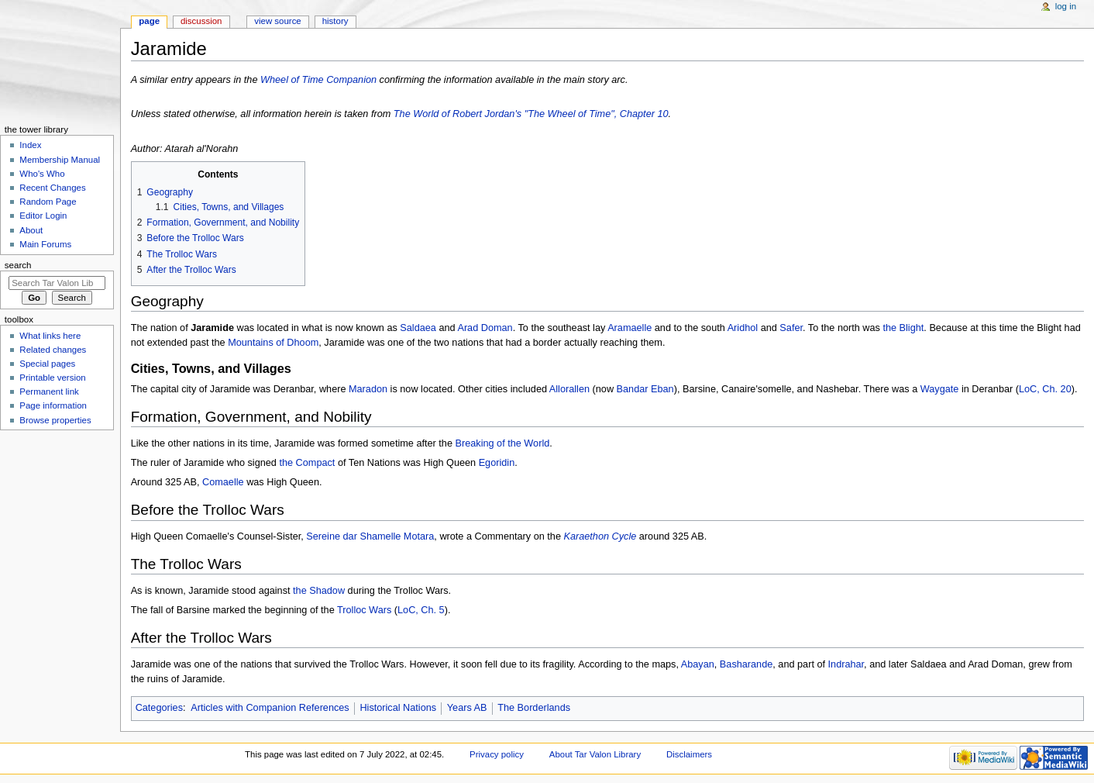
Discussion (201, 21)
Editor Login (43, 215)
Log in (1065, 6)
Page (149, 21)
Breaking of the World (503, 443)
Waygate (939, 389)
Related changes (52, 349)
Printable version (52, 377)
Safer (791, 328)
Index (30, 145)
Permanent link (48, 391)
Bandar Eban (645, 389)
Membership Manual (59, 159)
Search (18, 265)
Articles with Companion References (270, 707)
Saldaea (418, 328)
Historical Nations (398, 707)
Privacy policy (497, 754)
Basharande (746, 664)
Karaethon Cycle (599, 536)
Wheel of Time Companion (318, 79)
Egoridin (497, 462)
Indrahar (846, 664)
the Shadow (319, 590)
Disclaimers (689, 754)
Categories (159, 707)
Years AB (467, 707)
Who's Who (41, 173)
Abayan (697, 664)
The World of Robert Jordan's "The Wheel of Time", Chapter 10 (531, 114)
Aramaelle (629, 328)
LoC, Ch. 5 (421, 610)
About (31, 230)
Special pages (47, 363)
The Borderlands (533, 707)
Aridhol (743, 328)
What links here (50, 335)
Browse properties (55, 420)
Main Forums (45, 244)
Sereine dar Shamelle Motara (370, 536)
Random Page (47, 201)
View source (277, 21)
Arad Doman (484, 328)
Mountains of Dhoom (273, 342)
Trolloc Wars (364, 610)
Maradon (368, 389)
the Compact (307, 462)
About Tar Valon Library (595, 754)
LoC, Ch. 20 (1045, 389)
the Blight (903, 328)
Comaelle (223, 482)
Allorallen (569, 389)
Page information (53, 405)
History (335, 21)
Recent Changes (52, 187)
